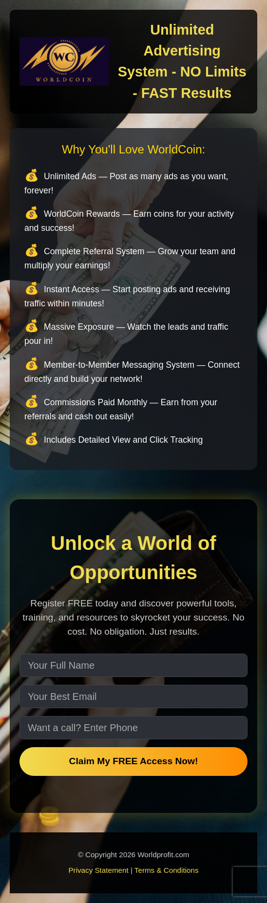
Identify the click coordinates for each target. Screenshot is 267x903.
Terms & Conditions (166, 870)
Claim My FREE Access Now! (133, 761)
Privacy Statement (98, 870)
